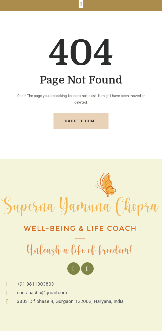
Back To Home (81, 121)
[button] (81, 4)
